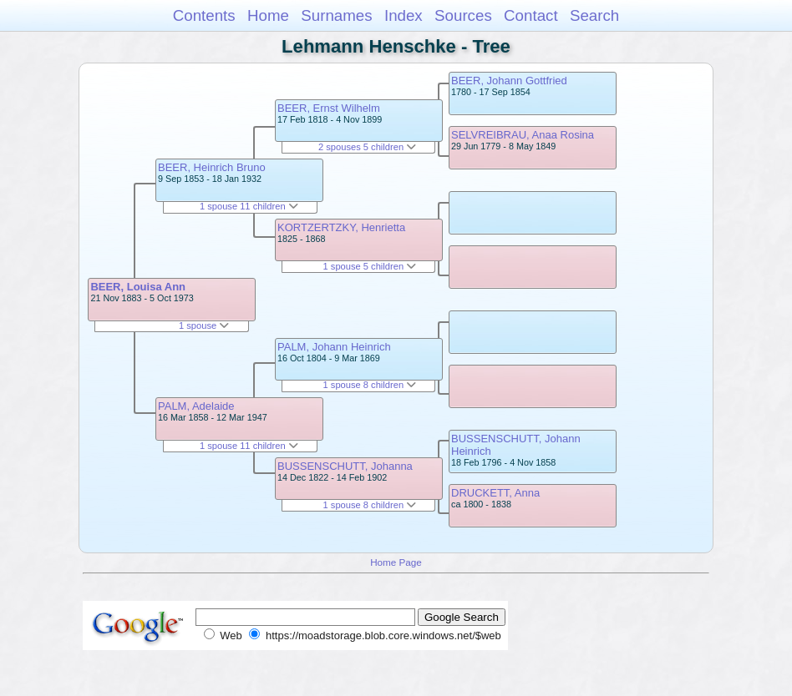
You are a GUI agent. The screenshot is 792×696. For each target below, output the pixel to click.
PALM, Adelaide (196, 406)
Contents (204, 15)
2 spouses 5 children (367, 147)
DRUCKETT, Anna (495, 493)
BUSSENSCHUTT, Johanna (345, 466)
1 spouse (204, 325)
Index (403, 15)
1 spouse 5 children (370, 266)
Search (594, 15)
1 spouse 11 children (249, 206)
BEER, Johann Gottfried (509, 80)
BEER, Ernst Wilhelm (328, 108)
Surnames (336, 15)
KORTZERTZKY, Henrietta (341, 227)
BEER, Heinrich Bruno (212, 167)
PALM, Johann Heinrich (334, 346)
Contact (531, 15)
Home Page (396, 562)
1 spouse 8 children (370, 385)
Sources (463, 15)
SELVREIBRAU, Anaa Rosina (522, 135)
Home (268, 15)
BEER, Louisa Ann (137, 286)
